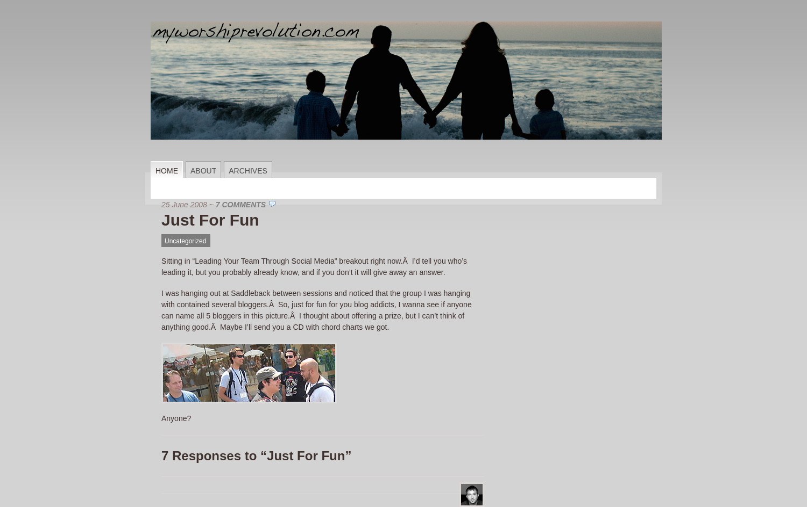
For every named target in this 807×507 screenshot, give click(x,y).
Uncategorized (185, 241)
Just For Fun (210, 220)
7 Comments (241, 204)
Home (166, 170)
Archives (248, 170)
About (203, 170)
